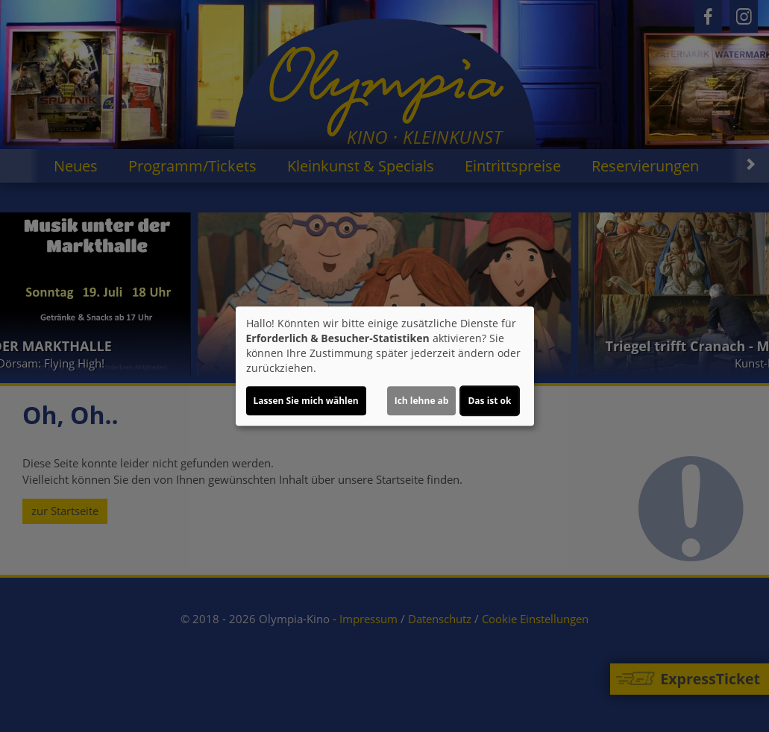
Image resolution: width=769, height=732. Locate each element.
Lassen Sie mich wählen (306, 400)
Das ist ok (489, 400)
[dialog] (385, 366)
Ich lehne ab (422, 400)
